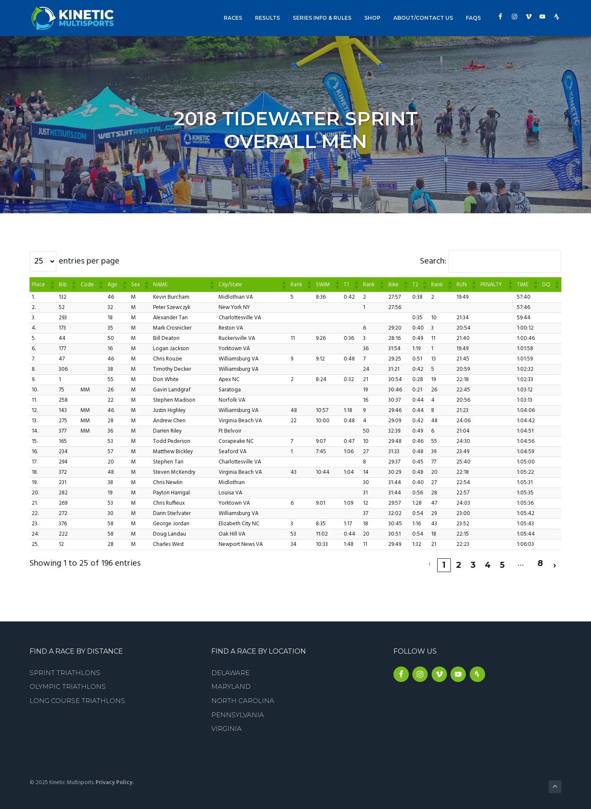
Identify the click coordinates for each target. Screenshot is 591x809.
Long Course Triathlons (77, 697)
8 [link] (540, 561)
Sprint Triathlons (65, 669)
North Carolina (242, 697)
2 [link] (459, 561)
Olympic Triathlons (68, 683)
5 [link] (502, 561)
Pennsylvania (237, 711)
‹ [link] (429, 561)
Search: (433, 261)
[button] (51, 284)
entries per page (89, 261)
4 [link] (488, 561)
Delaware (230, 669)
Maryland (231, 683)
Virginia (226, 725)
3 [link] (473, 561)
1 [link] (444, 561)
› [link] (554, 561)
